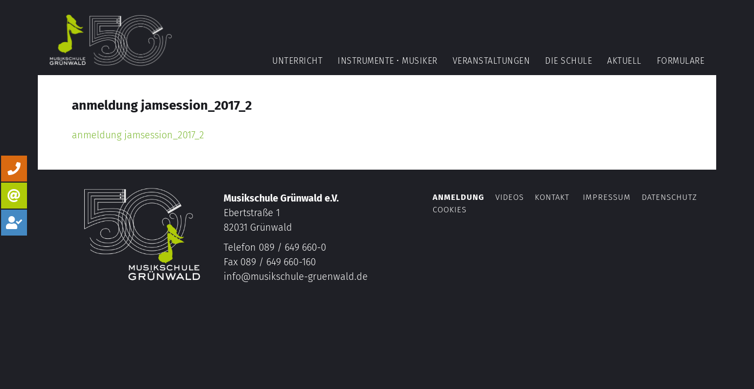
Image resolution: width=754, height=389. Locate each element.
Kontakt (552, 197)
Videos (511, 197)
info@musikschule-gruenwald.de (296, 277)
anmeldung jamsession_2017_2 (138, 135)
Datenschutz (669, 197)
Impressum (607, 197)
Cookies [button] (450, 209)
